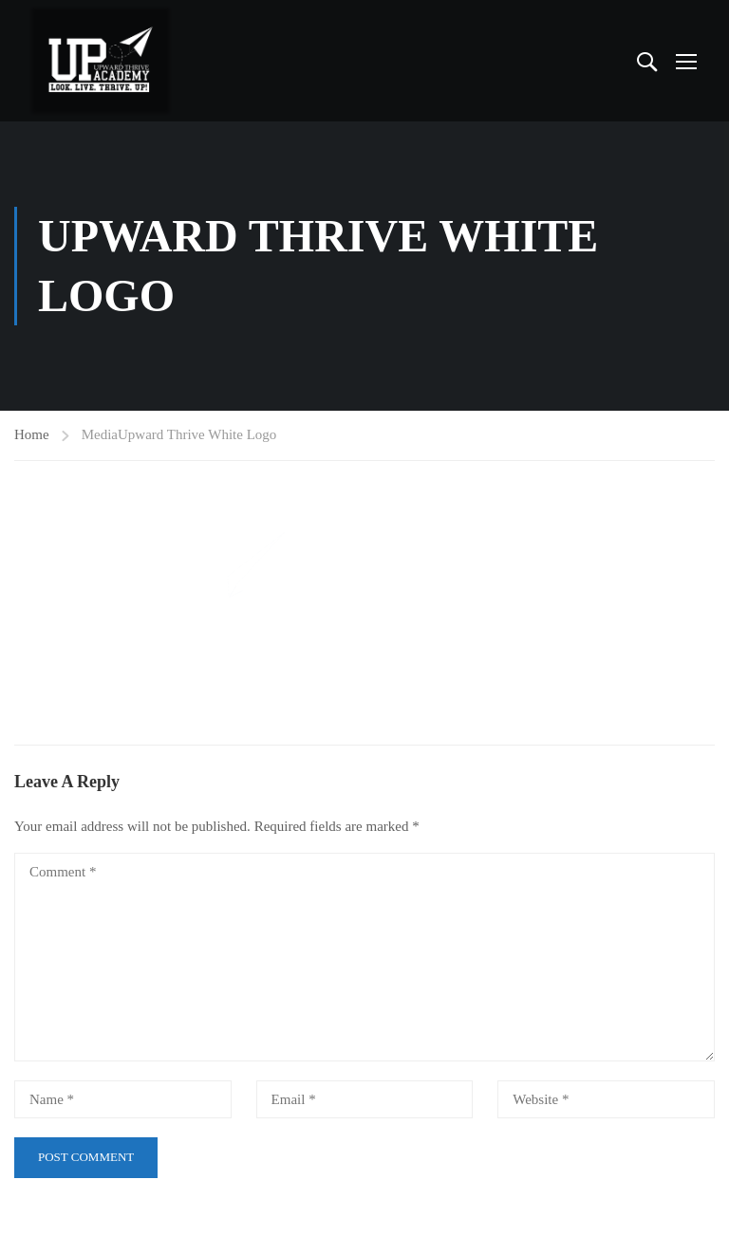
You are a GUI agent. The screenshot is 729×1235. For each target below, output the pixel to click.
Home (31, 434)
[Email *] (365, 1099)
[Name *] (123, 1099)
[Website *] (606, 1099)
